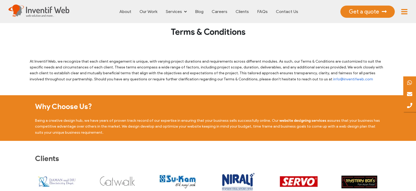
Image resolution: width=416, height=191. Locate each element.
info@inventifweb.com (353, 79)
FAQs (262, 11)
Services (176, 11)
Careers (219, 11)
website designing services (302, 120)
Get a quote (368, 11)
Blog (199, 11)
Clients (242, 11)
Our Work (149, 11)
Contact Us (287, 11)
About (125, 11)
